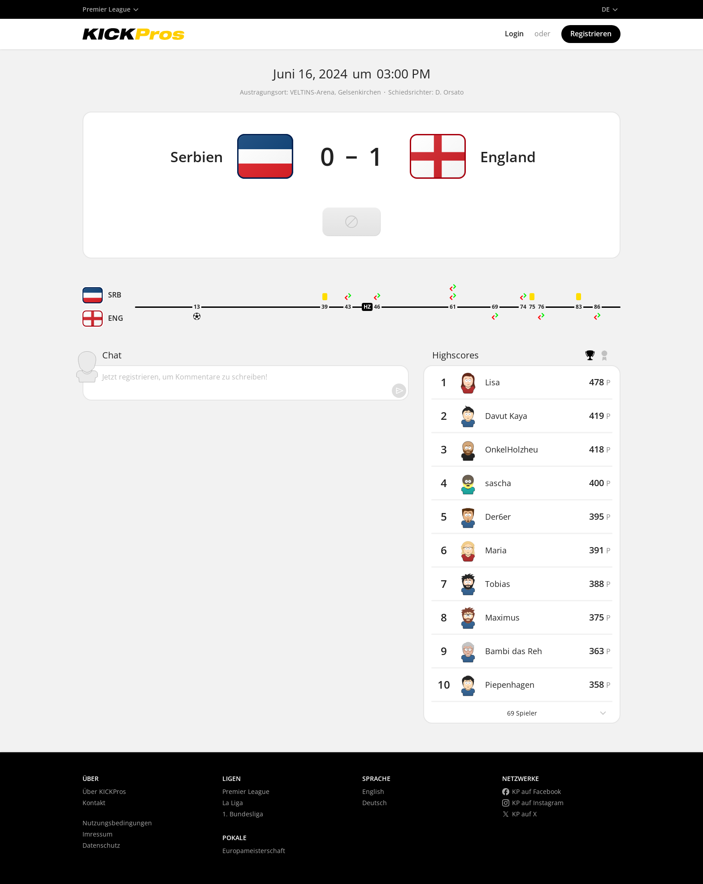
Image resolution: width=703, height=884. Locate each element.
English (373, 791)
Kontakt (93, 802)
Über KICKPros (104, 791)
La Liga (232, 802)
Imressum (97, 834)
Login (514, 34)
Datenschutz (101, 845)
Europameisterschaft (253, 850)
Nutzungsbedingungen (117, 823)
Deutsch (374, 802)
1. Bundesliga (242, 814)
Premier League (245, 791)
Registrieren (591, 34)
